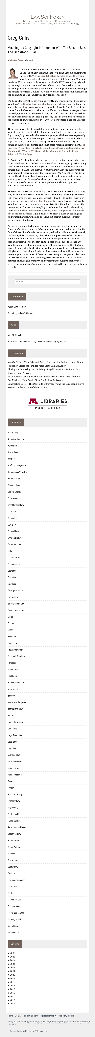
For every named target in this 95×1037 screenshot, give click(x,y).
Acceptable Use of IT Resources (32, 1031)
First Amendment (15, 649)
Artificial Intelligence (17, 465)
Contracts (12, 511)
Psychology (13, 807)
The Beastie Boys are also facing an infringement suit (47, 104)
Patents (11, 781)
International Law (15, 709)
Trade (10, 893)
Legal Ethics (13, 742)
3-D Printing (13, 432)
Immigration (13, 689)
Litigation (12, 748)
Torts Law (12, 886)
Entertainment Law (16, 603)
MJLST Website (15, 335)
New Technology (15, 775)
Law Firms (12, 728)
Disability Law (14, 557)
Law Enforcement (15, 722)
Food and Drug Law (16, 656)
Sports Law (13, 867)
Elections (12, 584)
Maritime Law (14, 755)
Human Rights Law (16, 682)
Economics (12, 570)
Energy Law (13, 597)
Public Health (13, 814)
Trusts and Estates (16, 913)
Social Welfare (14, 847)
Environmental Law (16, 610)
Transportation (14, 906)
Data (10, 551)
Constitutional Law (16, 505)
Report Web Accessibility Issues (58, 1016)
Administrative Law (16, 439)
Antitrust (11, 459)
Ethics (10, 617)
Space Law (12, 860)
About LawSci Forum (17, 306)
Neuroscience (14, 768)
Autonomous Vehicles (17, 472)
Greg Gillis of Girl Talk (36, 200)
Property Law (14, 801)
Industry (11, 695)
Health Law (12, 669)
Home (10, 1016)
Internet (29, 60)
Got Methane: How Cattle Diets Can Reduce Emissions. (35, 380)
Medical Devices (15, 761)
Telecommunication (16, 880)
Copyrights (12, 518)
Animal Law (13, 452)
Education (12, 577)
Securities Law (14, 834)
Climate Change (14, 492)
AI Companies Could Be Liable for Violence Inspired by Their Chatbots (44, 376)
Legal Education (15, 735)
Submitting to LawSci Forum (20, 313)
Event (10, 630)
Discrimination (14, 564)
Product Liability (15, 794)
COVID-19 (12, 524)
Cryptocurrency (14, 538)
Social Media (13, 840)
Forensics (12, 663)
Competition (13, 498)
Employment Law (15, 590)
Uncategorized (14, 919)
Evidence (12, 636)
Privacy (11, 788)
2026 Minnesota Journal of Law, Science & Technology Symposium (37, 341)
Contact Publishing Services (28, 1016)
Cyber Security (14, 544)
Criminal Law (13, 531)
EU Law (11, 623)
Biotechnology (14, 478)
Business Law (14, 485)
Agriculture (12, 446)
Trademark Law (14, 899)
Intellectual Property (16, 60)
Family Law (12, 643)
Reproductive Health (17, 827)
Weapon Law (13, 932)
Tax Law (11, 873)
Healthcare (12, 676)
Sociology (12, 853)
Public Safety (13, 821)
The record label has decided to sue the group (58, 75)
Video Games (13, 926)
